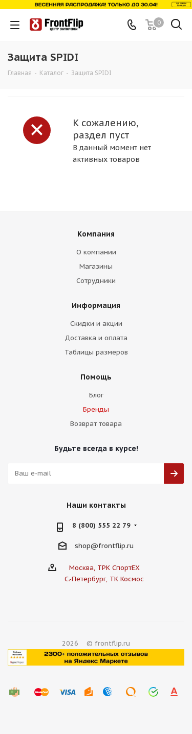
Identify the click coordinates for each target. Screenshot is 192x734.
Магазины (96, 266)
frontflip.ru (116, 545)
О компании (96, 252)
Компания (96, 234)
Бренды (96, 409)
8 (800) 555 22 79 (101, 525)
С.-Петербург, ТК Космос (104, 579)
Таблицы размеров (96, 352)
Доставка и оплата (96, 338)
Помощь (96, 377)
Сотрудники (96, 280)
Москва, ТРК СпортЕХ (104, 567)
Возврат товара (96, 423)
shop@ (86, 545)
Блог (96, 395)
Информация (96, 305)
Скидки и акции (96, 323)
